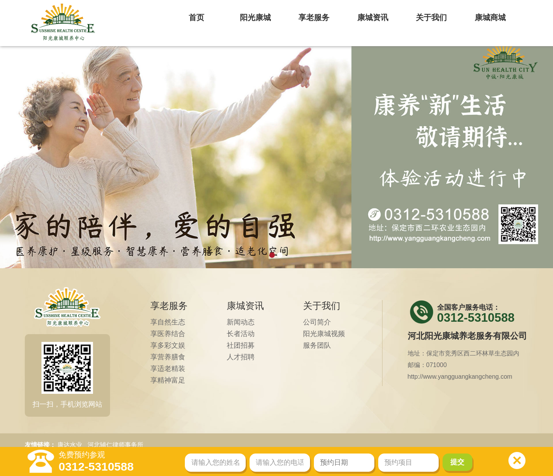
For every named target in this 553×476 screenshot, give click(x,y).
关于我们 (321, 305)
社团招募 (241, 345)
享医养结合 (167, 334)
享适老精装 (167, 369)
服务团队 (317, 345)
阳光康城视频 (324, 334)
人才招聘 (241, 357)
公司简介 (317, 322)
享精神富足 (167, 380)
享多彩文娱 (167, 345)
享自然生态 (167, 322)
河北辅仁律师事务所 (115, 445)
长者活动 (241, 334)
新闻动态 (241, 322)
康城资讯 (245, 305)
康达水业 (69, 445)
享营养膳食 (167, 357)
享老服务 (169, 305)
